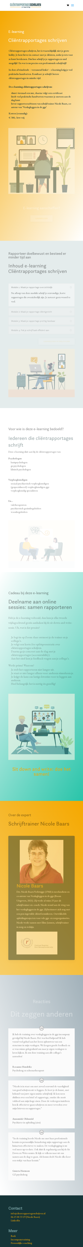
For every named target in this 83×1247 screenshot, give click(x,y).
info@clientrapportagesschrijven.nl (28, 1213)
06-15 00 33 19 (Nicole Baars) (25, 1216)
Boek (13, 1235)
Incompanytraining (20, 1239)
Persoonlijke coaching (21, 1243)
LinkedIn (15, 1220)
